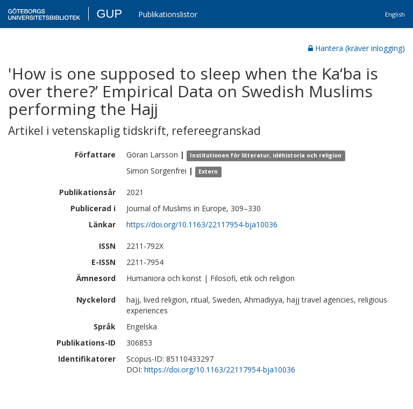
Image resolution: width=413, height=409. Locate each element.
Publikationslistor (167, 14)
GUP (109, 13)
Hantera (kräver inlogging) (356, 48)
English (395, 14)
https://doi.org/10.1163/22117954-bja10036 (201, 224)
